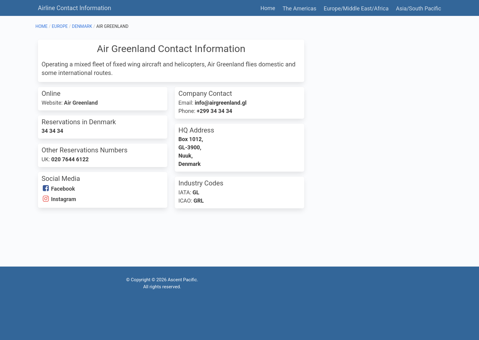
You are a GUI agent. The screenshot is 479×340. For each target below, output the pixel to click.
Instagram (63, 199)
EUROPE (60, 26)
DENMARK (82, 26)
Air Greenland (81, 102)
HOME (41, 26)
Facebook (63, 188)
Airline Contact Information (74, 8)
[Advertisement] (375, 82)
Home (267, 8)
